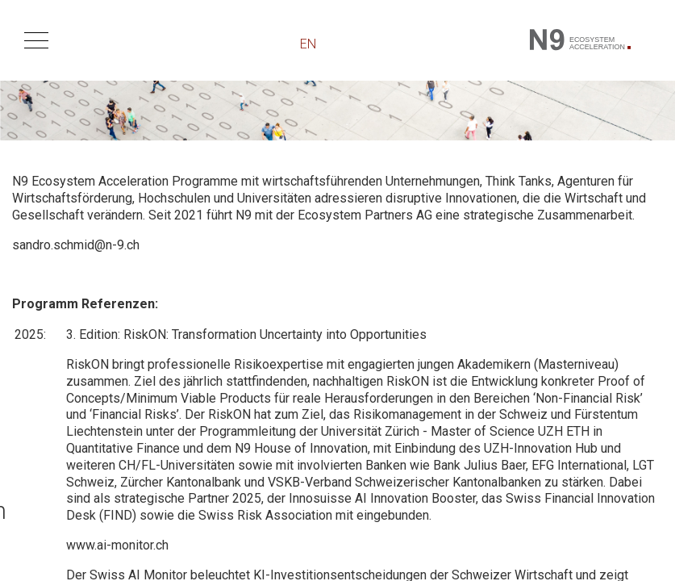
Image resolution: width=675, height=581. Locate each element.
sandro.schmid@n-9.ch (76, 245)
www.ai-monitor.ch (117, 545)
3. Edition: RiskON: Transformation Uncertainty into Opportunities (246, 334)
